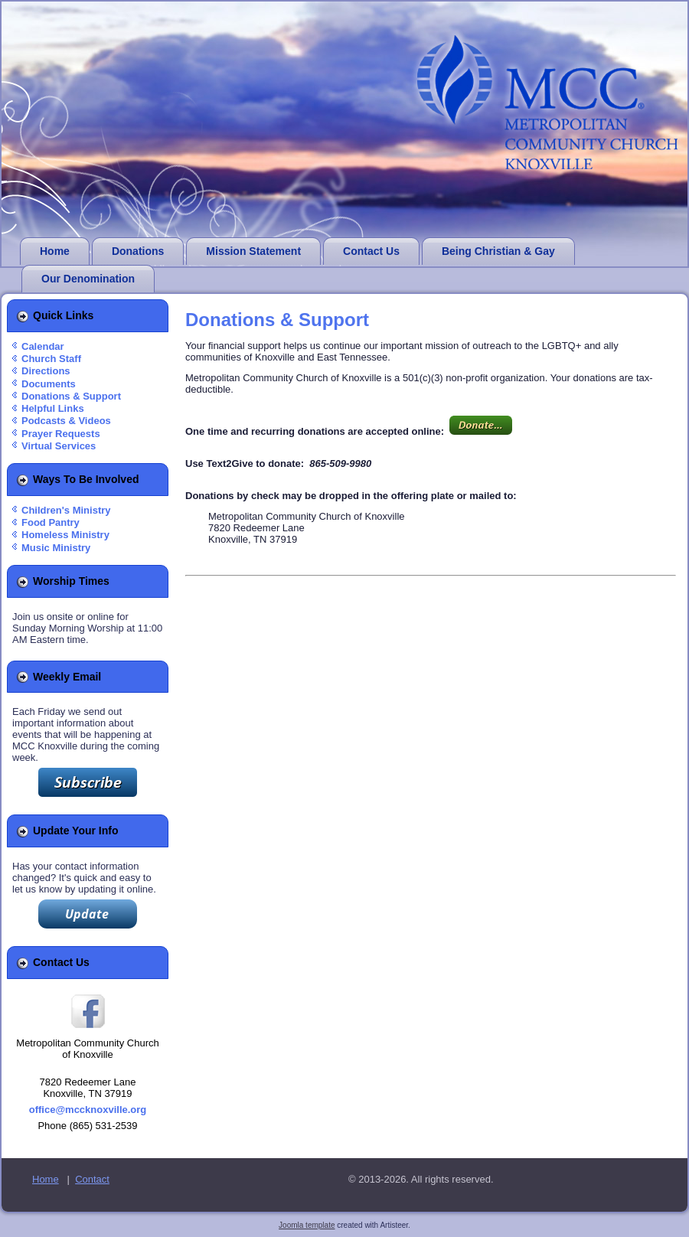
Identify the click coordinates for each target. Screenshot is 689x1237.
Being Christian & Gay (498, 251)
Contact (92, 1179)
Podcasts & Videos (66, 420)
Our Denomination (88, 279)
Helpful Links (52, 408)
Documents (48, 384)
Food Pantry (50, 522)
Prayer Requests (60, 433)
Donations (138, 251)
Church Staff (51, 358)
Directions (45, 371)
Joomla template (307, 1225)
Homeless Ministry (65, 534)
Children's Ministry (66, 510)
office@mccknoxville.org (88, 1109)
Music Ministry (55, 547)
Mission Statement (253, 251)
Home (55, 251)
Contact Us (371, 251)
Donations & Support (71, 396)
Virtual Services (58, 446)
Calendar (42, 346)
